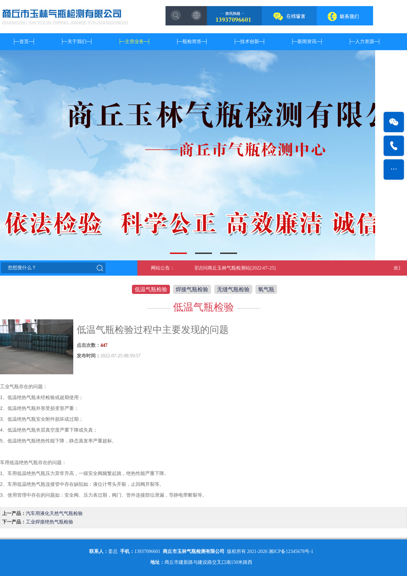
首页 (24, 41)
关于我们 (77, 41)
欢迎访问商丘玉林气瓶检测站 (220, 268)
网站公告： (163, 268)
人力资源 (364, 41)
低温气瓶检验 (151, 289)
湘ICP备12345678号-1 (291, 551)
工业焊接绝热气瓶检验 (49, 521)
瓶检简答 (192, 41)
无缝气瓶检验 (233, 289)
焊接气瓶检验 (192, 289)
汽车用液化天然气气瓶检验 (54, 513)
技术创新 (249, 41)
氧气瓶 (266, 289)
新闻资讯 (307, 41)
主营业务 (134, 41)
